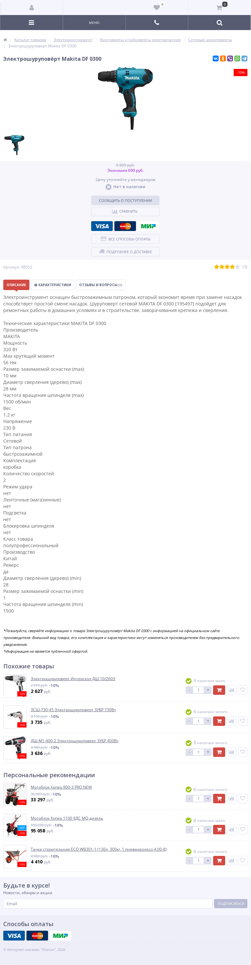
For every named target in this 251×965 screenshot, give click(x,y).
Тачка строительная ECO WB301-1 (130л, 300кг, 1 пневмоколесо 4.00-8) (99, 849)
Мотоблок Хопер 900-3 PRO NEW (61, 787)
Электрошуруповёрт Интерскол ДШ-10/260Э (73, 678)
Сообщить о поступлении (125, 200)
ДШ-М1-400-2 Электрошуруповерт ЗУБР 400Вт (75, 741)
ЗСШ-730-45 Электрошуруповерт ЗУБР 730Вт (73, 709)
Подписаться (231, 903)
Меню (94, 22)
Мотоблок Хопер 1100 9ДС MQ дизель (67, 818)
